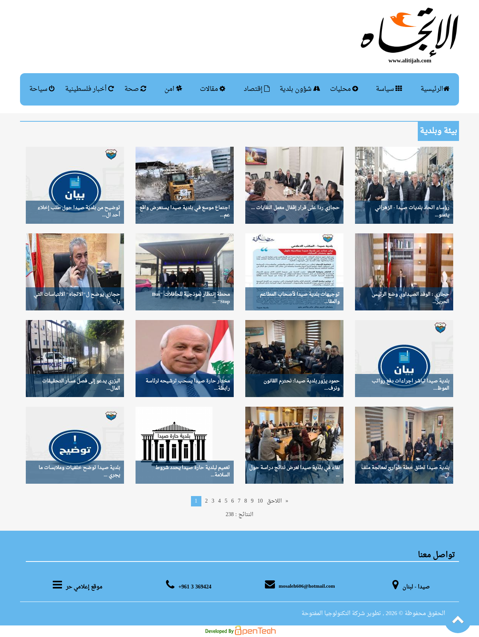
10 (260, 501)
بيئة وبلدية (438, 131)
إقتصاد (257, 89)
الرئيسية (434, 89)
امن (173, 89)
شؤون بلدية (300, 89)
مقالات (212, 89)
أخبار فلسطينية (89, 89)
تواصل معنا (436, 555)
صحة (135, 89)
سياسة (389, 89)
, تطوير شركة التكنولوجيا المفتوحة (342, 613)
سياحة (42, 89)
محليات (344, 89)
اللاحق (274, 501)
